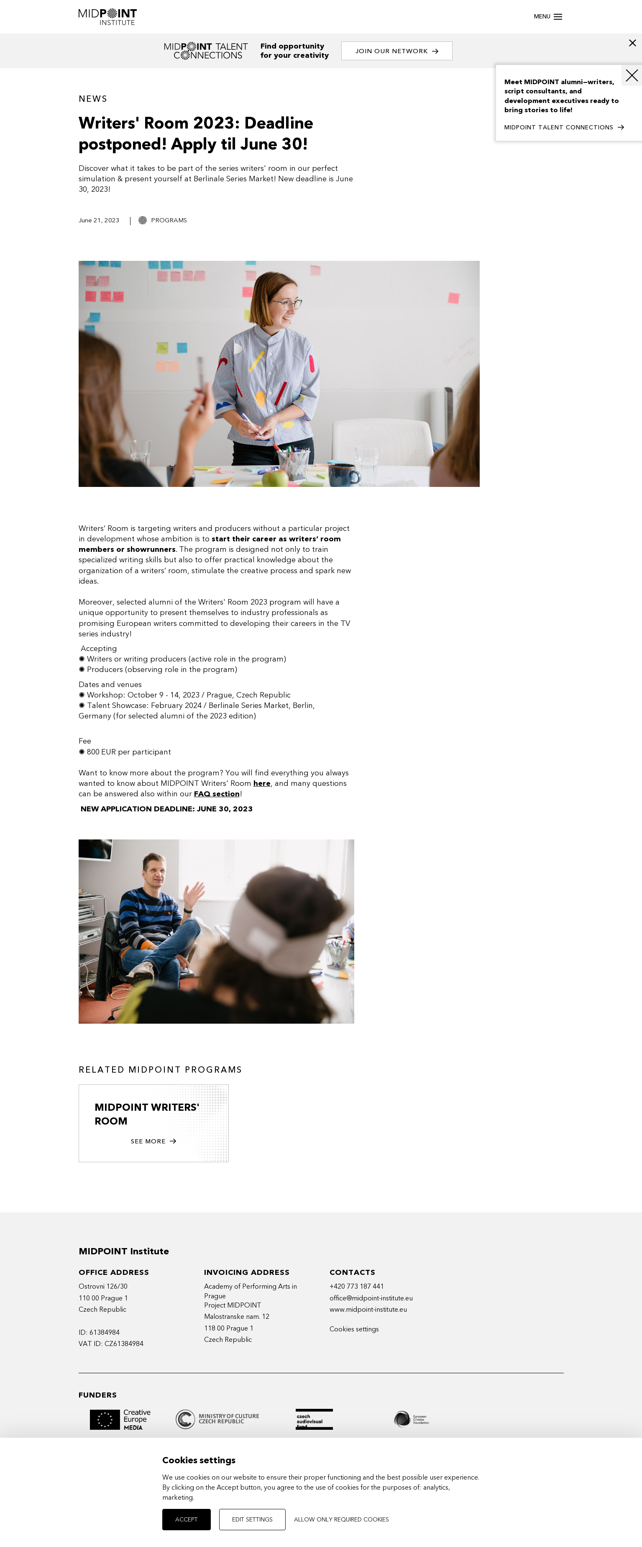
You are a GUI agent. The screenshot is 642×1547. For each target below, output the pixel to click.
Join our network (397, 51)
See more (153, 1142)
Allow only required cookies (341, 1520)
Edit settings (252, 1520)
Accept (186, 1520)
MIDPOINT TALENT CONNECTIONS (564, 128)
